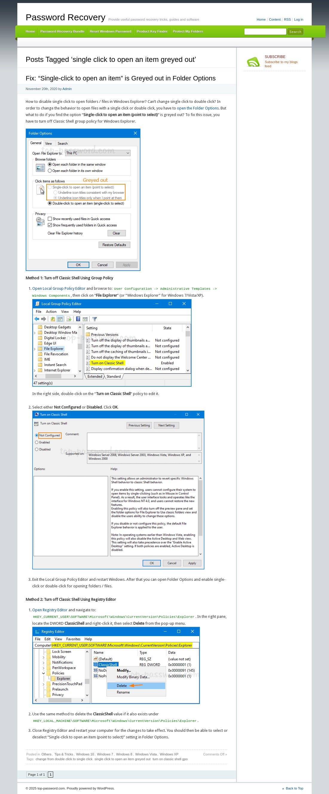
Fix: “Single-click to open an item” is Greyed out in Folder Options (121, 78)
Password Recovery (65, 17)
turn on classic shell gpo (170, 759)
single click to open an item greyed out (123, 759)
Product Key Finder (152, 31)
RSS (287, 19)
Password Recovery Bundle (62, 31)
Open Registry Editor (50, 610)
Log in (298, 19)
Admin (67, 89)
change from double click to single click (64, 759)
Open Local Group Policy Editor (58, 288)
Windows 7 (105, 754)
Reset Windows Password (110, 31)
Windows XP (169, 754)
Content (275, 19)
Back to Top (294, 788)
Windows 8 (124, 754)
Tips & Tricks (63, 754)
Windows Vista (146, 754)
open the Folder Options (198, 108)
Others (46, 754)
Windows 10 (85, 754)
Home (261, 19)
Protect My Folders (188, 31)
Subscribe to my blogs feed (284, 61)
